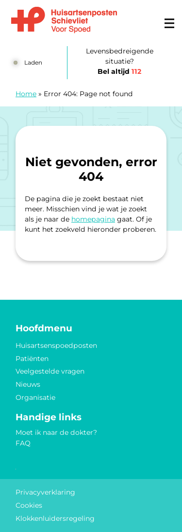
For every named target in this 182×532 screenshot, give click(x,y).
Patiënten (32, 358)
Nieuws (28, 384)
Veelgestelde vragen (50, 371)
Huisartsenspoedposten (56, 345)
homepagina (93, 219)
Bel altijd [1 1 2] (119, 71)
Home (26, 93)
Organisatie (35, 397)
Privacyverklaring (45, 492)
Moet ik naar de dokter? (56, 432)
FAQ (23, 443)
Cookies (29, 505)
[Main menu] (169, 23)
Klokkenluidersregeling (55, 518)
